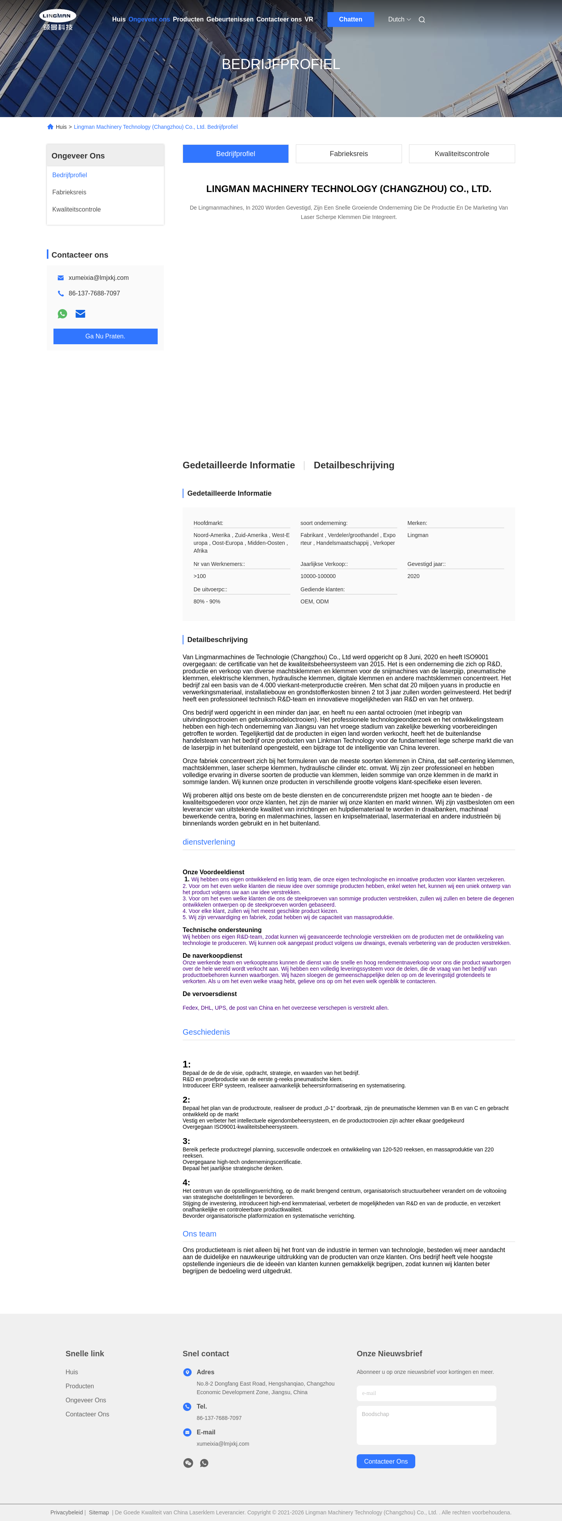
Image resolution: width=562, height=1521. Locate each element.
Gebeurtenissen (230, 19)
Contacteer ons (279, 19)
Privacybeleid (66, 1512)
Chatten (351, 19)
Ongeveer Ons (78, 155)
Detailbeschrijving (354, 465)
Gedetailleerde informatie (239, 465)
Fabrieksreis (349, 154)
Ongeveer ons (149, 19)
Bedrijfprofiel (235, 154)
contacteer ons (386, 1461)
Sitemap (99, 1512)
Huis (119, 19)
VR (308, 19)
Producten (188, 19)
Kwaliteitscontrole (462, 154)
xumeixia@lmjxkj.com (99, 277)
